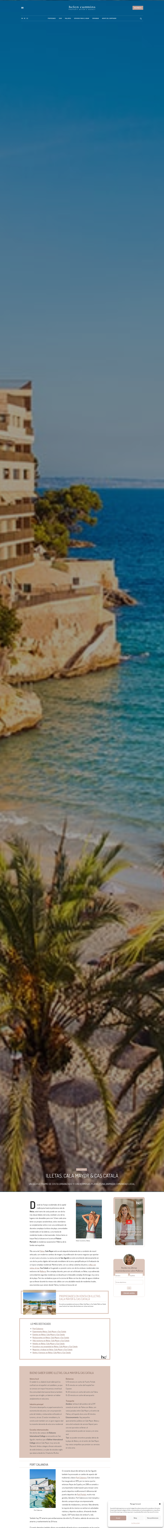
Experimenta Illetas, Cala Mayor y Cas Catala (49, 1331)
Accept (118, 1518)
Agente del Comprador (109, 18)
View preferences (152, 1518)
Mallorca (68, 18)
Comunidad (95, 18)
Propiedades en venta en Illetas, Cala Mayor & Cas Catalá (80, 1297)
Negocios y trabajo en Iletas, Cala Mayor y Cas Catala (52, 1349)
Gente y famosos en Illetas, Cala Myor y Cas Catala (52, 1352)
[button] (160, 1504)
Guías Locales (81, 1169)
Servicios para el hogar (81, 18)
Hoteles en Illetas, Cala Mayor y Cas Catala (49, 1343)
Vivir (60, 18)
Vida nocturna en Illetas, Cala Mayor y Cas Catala (51, 1340)
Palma (42, 1251)
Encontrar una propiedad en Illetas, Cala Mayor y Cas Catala (55, 1346)
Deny (135, 1518)
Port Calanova (38, 1328)
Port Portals (81, 1494)
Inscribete (138, 8)
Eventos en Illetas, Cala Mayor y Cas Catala (49, 1334)
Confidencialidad (135, 1523)
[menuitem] (22, 18)
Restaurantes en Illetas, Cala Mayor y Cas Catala (51, 1337)
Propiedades (52, 18)
